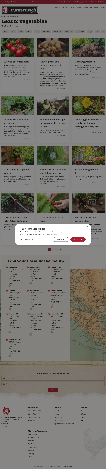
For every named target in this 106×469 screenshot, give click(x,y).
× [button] (88, 226)
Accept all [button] (78, 239)
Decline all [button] (61, 239)
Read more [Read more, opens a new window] (54, 234)
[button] (26, 239)
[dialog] (53, 234)
